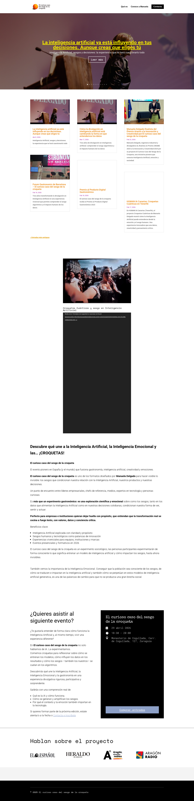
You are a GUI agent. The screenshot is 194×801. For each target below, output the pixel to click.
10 (106, 84)
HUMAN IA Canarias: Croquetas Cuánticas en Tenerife (142, 202)
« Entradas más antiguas (39, 237)
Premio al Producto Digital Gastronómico (93, 190)
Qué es (124, 7)
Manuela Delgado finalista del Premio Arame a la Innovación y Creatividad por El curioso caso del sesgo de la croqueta (144, 132)
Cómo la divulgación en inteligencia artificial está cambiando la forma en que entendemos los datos (93, 132)
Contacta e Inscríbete (64, 715)
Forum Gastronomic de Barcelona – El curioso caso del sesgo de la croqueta (49, 186)
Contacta (157, 7)
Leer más (97, 59)
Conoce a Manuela (139, 7)
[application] (97, 373)
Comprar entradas (132, 710)
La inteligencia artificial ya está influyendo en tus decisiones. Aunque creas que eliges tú (97, 45)
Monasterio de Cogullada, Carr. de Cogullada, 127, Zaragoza (133, 639)
